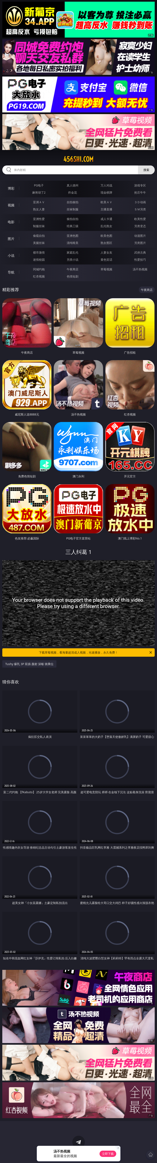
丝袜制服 (72, 209)
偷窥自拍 (39, 236)
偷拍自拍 (72, 219)
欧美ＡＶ (106, 202)
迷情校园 (39, 260)
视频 (11, 205)
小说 (11, 255)
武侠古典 (140, 252)
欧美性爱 (140, 219)
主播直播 (106, 209)
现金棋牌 (106, 192)
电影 (11, 222)
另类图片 (140, 243)
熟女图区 (106, 243)
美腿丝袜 (39, 243)
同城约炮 (39, 269)
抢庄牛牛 (140, 192)
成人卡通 (106, 219)
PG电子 (39, 185)
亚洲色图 (72, 236)
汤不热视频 (140, 269)
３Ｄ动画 (140, 202)
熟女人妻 (39, 209)
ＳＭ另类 (140, 209)
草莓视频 (106, 269)
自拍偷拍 (72, 202)
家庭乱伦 (72, 252)
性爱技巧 (140, 260)
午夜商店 (72, 269)
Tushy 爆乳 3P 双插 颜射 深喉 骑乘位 (29, 664)
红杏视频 (39, 276)
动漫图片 (140, 236)
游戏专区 (140, 185)
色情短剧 (72, 276)
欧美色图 (106, 236)
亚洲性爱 (39, 219)
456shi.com (78, 159)
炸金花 (72, 192)
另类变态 (140, 226)
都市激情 (39, 252)
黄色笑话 (106, 260)
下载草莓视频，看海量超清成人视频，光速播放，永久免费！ (95, 652)
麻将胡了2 (39, 192)
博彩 (11, 188)
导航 (11, 272)
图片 (11, 238)
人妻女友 (106, 252)
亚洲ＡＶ (39, 202)
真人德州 (72, 185)
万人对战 (106, 185)
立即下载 (108, 1154)
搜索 (146, 170)
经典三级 (72, 226)
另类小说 (72, 260)
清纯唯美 (72, 243)
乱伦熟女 (106, 226)
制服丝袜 (39, 226)
